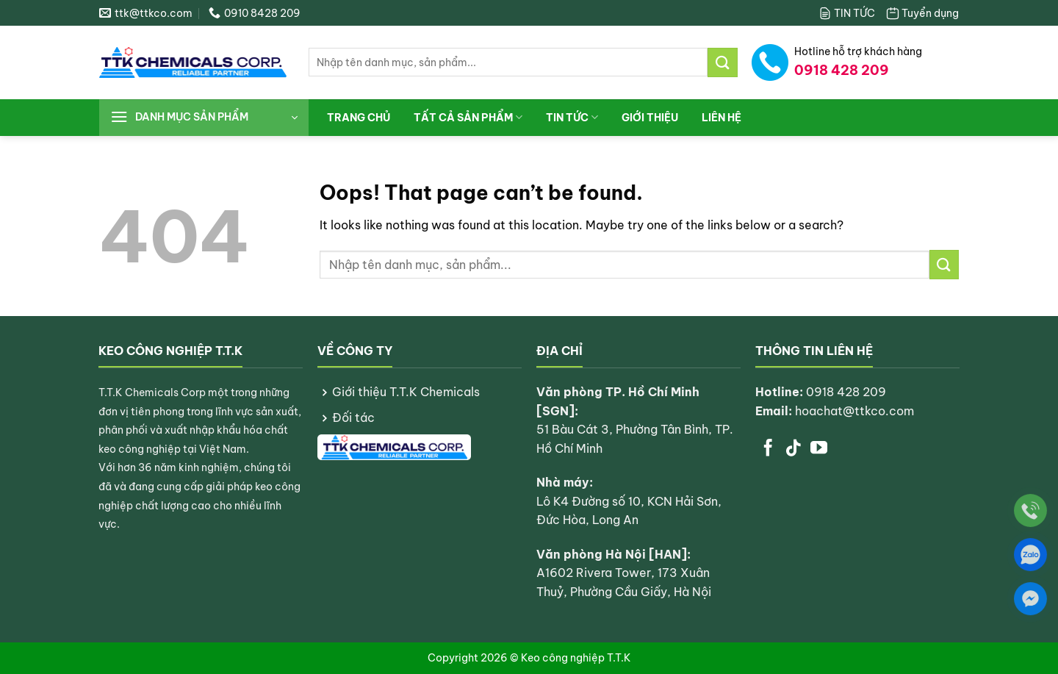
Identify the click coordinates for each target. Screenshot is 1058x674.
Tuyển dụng (922, 13)
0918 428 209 (846, 391)
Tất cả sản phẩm (468, 117)
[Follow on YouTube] (818, 449)
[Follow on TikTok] (793, 449)
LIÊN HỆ (721, 117)
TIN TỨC (846, 13)
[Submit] (722, 62)
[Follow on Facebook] (768, 449)
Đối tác (353, 417)
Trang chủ (358, 117)
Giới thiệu (650, 117)
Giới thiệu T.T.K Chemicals (406, 391)
